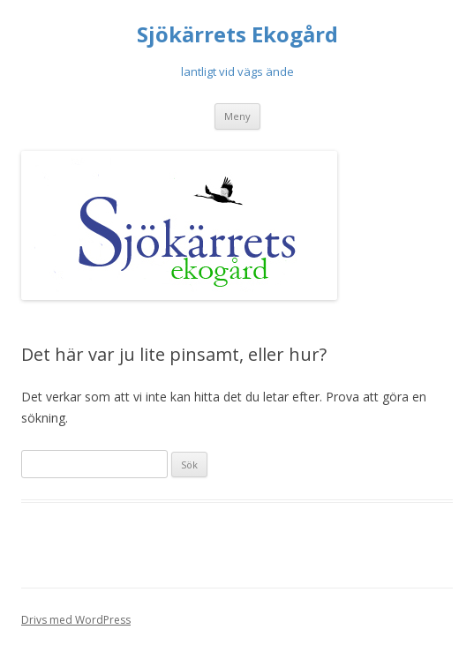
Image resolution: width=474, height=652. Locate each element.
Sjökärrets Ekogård (237, 35)
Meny (237, 116)
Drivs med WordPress (76, 619)
